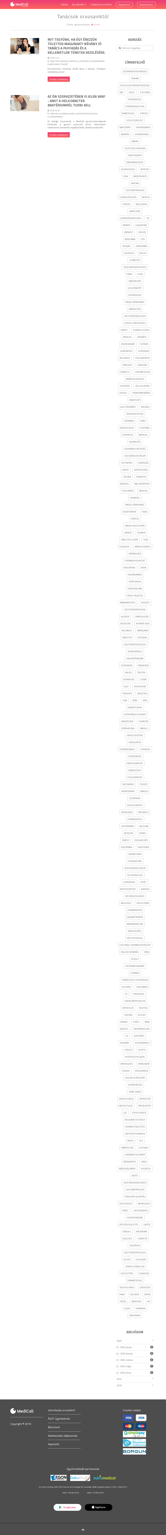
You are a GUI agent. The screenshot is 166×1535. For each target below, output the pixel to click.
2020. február (126, 1353)
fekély (72, 113)
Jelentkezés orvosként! (61, 1410)
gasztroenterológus (87, 113)
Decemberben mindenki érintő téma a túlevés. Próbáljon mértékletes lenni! (77, 70)
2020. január (126, 1347)
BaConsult (54, 1427)
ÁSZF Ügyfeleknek (59, 1419)
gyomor (64, 113)
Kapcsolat (53, 1444)
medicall (65, 61)
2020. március (126, 1360)
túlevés (64, 64)
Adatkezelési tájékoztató (62, 1436)
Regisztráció (124, 4)
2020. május (125, 1366)
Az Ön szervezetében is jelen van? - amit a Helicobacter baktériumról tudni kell (76, 101)
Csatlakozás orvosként (100, 4)
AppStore (98, 1507)
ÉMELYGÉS (54, 61)
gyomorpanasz (97, 61)
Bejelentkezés (146, 4)
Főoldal (64, 4)
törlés (95, 24)
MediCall (74, 61)
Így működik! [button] (79, 4)
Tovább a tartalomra (59, 79)
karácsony (54, 64)
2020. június (125, 1372)
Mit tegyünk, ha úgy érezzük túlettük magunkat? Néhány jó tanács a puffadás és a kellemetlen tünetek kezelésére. (76, 46)
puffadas (84, 61)
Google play (67, 1507)
